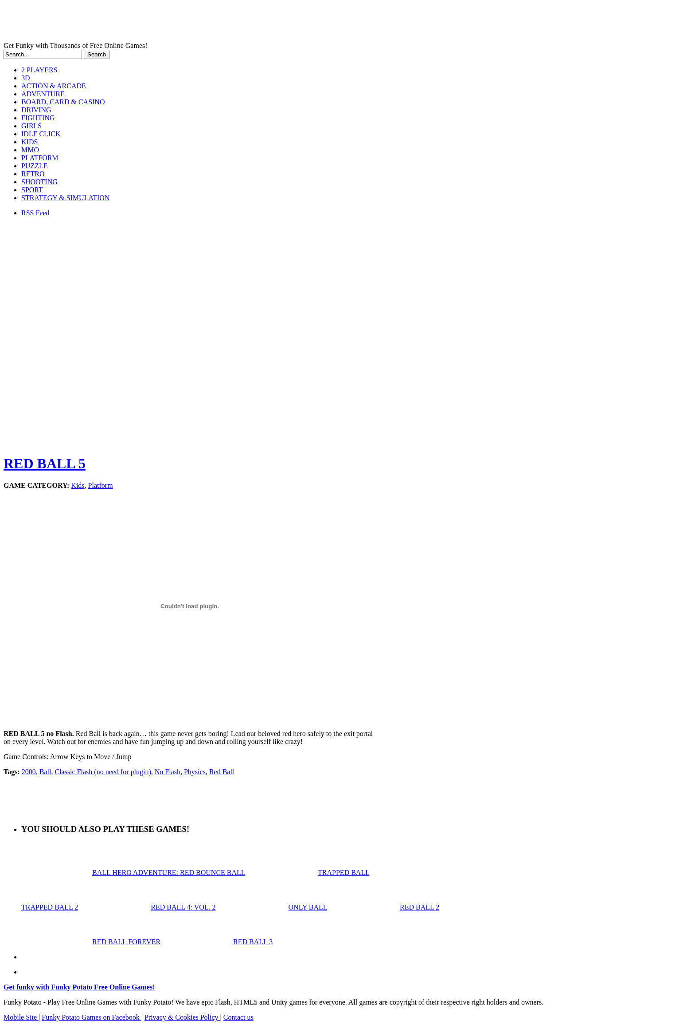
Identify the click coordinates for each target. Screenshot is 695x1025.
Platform (100, 485)
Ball (45, 772)
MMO (30, 150)
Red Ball (221, 772)
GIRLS (31, 126)
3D (25, 78)
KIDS (29, 142)
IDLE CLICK (40, 134)
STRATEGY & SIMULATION (65, 198)
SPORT (32, 190)
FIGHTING (38, 118)
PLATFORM (40, 158)
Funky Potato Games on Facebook (91, 1017)
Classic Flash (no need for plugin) (103, 772)
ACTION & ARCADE (53, 86)
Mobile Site (21, 1017)
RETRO (32, 174)
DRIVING (36, 110)
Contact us (238, 1017)
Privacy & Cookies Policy (182, 1017)
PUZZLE (34, 166)
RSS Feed (35, 213)
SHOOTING (39, 182)
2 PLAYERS (39, 70)
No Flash (167, 772)
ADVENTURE (43, 94)
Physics (195, 772)
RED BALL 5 (45, 463)
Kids (77, 485)
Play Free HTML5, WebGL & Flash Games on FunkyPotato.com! (154, 23)
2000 (29, 772)
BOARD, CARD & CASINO (63, 102)
